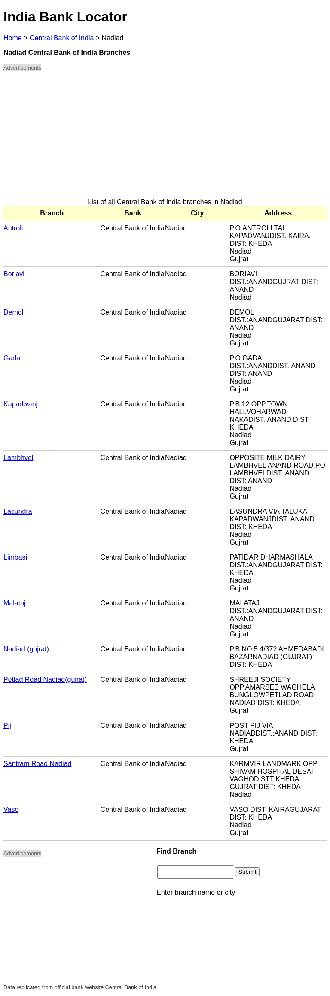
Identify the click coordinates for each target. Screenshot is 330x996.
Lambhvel (18, 457)
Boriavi (13, 274)
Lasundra (17, 511)
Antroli (13, 228)
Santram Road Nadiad (37, 763)
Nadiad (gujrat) (26, 649)
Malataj (14, 603)
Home (12, 38)
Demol (13, 312)
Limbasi (15, 557)
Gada (11, 358)
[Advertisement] (165, 138)
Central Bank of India (62, 38)
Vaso (10, 809)
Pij (7, 725)
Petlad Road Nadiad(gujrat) (45, 679)
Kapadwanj (20, 404)
